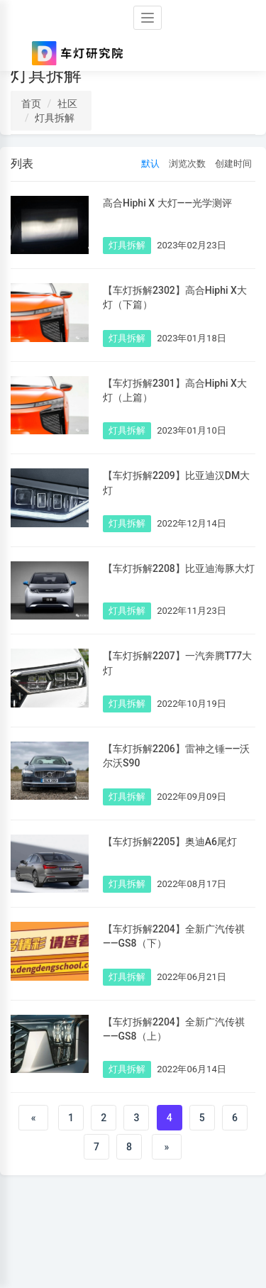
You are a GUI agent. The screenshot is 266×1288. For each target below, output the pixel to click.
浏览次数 (187, 163)
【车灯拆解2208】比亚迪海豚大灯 (179, 568)
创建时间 (233, 163)
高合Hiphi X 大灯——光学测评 (167, 203)
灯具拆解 (54, 117)
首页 (31, 103)
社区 (67, 103)
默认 (150, 163)
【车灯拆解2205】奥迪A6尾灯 (170, 841)
